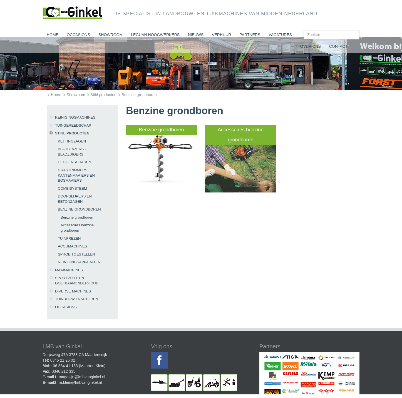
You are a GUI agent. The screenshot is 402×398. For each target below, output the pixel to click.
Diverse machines (73, 291)
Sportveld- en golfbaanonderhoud (76, 280)
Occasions (78, 34)
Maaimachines (69, 270)
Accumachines (72, 246)
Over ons (310, 46)
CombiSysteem (72, 188)
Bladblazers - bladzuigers (72, 151)
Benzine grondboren (139, 94)
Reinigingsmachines (75, 117)
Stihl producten (103, 94)
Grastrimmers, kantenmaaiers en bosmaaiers (76, 175)
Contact (338, 46)
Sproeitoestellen (76, 254)
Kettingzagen (72, 141)
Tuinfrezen (69, 238)
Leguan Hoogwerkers (155, 34)
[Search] (331, 34)
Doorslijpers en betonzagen (75, 199)
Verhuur (221, 34)
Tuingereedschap (73, 125)
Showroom (110, 34)
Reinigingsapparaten (79, 262)
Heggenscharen (74, 162)
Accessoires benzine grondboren (77, 227)
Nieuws (196, 34)
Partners (249, 34)
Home (52, 34)
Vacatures (280, 34)
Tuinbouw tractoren (76, 299)
